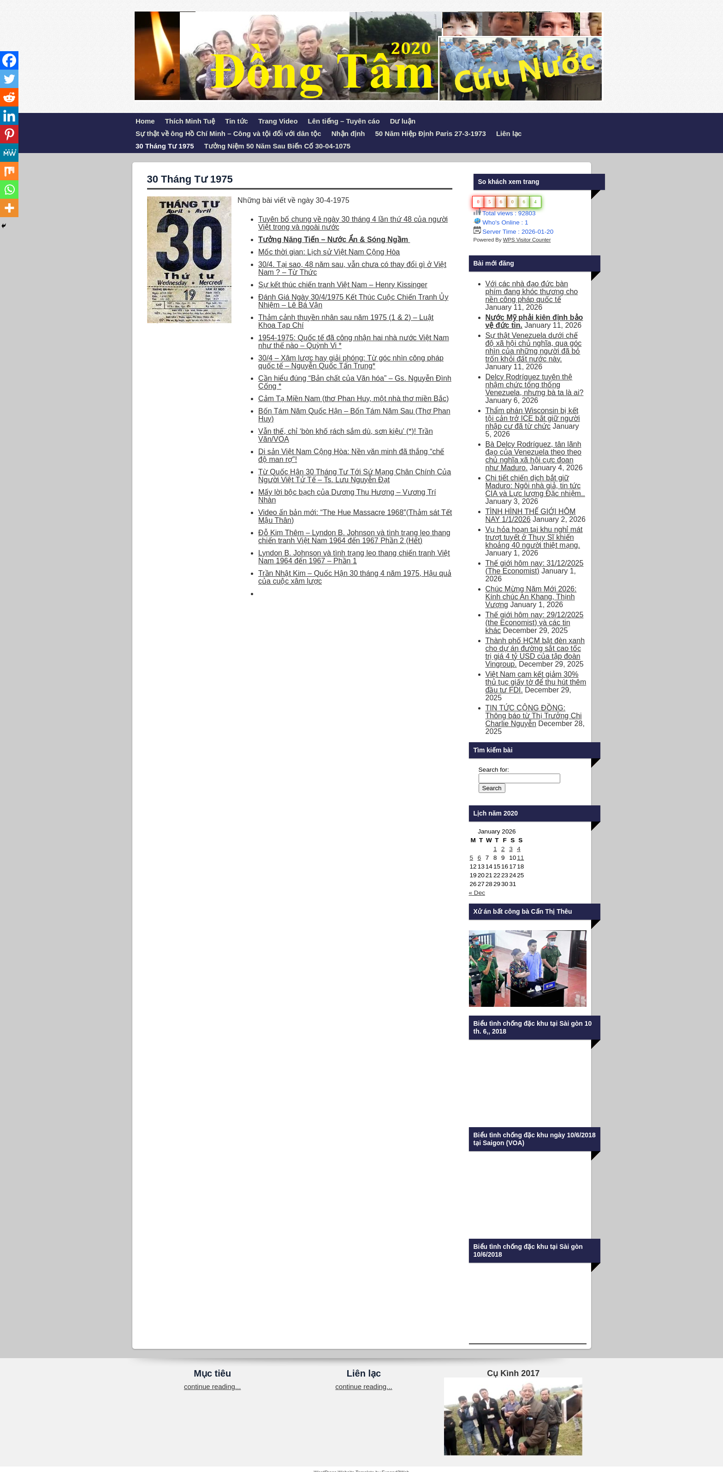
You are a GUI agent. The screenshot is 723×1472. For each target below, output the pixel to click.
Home (145, 121)
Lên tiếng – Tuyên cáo (344, 121)
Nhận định (348, 133)
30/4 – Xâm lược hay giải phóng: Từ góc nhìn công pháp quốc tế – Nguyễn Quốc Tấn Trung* (351, 362)
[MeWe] (9, 152)
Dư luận (403, 121)
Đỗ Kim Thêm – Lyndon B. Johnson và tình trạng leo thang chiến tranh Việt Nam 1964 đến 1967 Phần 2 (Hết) (354, 536)
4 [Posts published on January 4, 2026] (519, 848)
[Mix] (9, 171)
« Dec (477, 892)
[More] (9, 208)
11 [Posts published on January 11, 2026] (520, 857)
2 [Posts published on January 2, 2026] (503, 848)
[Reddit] (9, 97)
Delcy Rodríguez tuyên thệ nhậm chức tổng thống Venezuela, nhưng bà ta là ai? (535, 384)
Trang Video (278, 121)
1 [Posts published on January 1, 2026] (495, 848)
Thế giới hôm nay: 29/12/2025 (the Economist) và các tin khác (535, 622)
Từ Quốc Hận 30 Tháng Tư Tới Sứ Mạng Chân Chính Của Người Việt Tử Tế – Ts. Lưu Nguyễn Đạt (354, 476)
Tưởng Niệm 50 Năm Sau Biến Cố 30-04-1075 (277, 146)
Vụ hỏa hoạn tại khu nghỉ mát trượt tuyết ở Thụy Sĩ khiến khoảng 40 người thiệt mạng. (534, 537)
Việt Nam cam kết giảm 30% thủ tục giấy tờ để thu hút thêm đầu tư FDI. (536, 682)
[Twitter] (9, 79)
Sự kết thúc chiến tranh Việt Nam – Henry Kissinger (342, 285)
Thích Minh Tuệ (190, 121)
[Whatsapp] (9, 189)
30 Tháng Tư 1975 (165, 146)
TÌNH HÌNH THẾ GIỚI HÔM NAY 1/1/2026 (531, 515)
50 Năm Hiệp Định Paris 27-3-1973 (430, 133)
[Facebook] (9, 60)
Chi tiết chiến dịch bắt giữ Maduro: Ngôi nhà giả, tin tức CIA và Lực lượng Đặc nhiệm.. (535, 485)
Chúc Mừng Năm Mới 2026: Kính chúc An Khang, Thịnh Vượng (531, 597)
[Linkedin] (9, 115)
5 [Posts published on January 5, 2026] (472, 857)
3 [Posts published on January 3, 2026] (511, 848)
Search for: (494, 769)
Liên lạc (509, 133)
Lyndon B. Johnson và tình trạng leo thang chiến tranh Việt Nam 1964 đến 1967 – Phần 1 (354, 557)
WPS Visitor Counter (527, 239)
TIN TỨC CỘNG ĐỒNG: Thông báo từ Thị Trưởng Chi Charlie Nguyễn (534, 715)
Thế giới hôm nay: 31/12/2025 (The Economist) (535, 567)
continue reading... (212, 1386)
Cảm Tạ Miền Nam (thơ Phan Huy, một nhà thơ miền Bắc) (353, 398)
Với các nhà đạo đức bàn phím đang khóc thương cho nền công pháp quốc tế (532, 291)
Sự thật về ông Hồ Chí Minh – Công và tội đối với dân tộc (228, 133)
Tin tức (236, 121)
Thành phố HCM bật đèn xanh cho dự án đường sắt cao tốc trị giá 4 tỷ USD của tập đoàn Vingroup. (535, 652)
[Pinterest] (9, 134)
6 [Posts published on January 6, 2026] (479, 857)
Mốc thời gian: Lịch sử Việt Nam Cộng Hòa (329, 252)
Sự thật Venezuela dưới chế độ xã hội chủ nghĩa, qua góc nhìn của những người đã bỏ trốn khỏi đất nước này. (534, 347)
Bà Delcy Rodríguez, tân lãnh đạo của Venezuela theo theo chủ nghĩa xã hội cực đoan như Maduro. (534, 456)
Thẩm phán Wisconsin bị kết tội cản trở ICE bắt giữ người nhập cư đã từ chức (533, 418)
